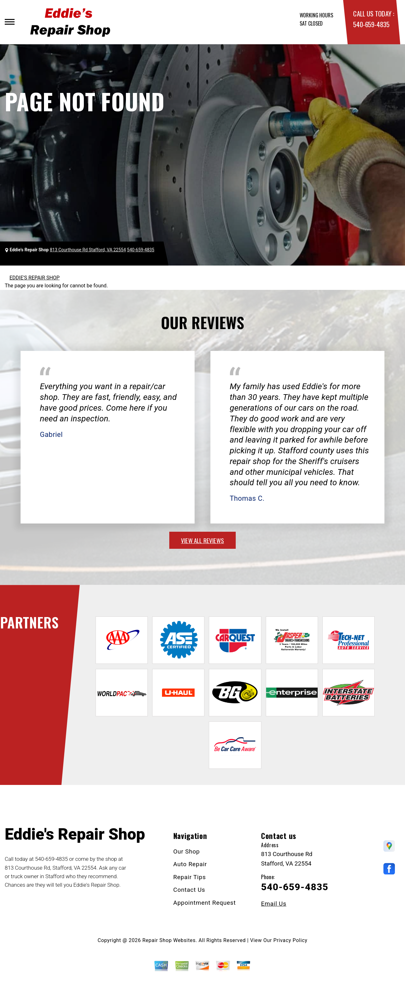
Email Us (273, 904)
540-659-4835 (371, 24)
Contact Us (189, 889)
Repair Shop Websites (169, 940)
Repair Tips (189, 877)
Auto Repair (190, 864)
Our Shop (186, 851)
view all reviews (202, 540)
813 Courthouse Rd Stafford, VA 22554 (88, 249)
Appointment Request (204, 902)
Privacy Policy (290, 940)
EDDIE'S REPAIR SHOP (34, 278)
